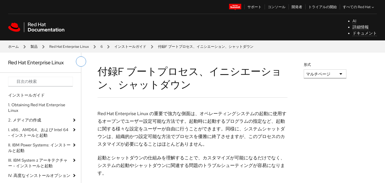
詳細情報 (360, 27)
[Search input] (40, 81)
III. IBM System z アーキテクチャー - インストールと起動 (38, 163)
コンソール (276, 7)
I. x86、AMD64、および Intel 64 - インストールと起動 (38, 132)
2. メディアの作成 (24, 120)
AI (354, 21)
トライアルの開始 (322, 7)
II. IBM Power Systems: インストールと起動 (39, 147)
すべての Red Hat (359, 7)
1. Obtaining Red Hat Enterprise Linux (36, 107)
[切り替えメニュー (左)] (81, 61)
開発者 (297, 7)
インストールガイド (130, 46)
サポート (254, 7)
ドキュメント (364, 33)
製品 (34, 46)
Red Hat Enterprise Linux (69, 46)
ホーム (13, 46)
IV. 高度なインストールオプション (39, 175)
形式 (307, 64)
